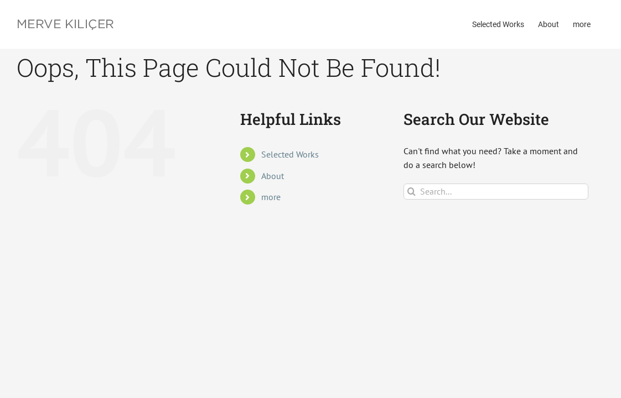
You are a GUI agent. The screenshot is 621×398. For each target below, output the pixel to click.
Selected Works (290, 154)
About (272, 175)
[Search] (411, 192)
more (271, 196)
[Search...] (495, 192)
